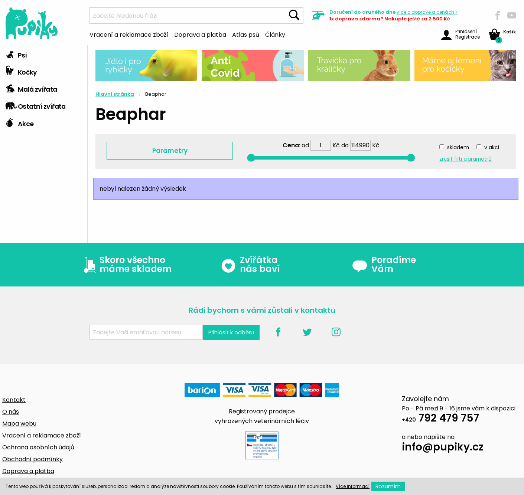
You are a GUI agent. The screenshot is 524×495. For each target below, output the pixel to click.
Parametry (170, 150)
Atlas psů (245, 34)
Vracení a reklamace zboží (128, 34)
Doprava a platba (200, 34)
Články (275, 34)
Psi (16, 53)
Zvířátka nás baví (250, 264)
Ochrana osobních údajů (38, 447)
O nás (10, 411)
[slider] (251, 158)
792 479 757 (440, 419)
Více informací (353, 486)
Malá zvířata (31, 87)
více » (427, 12)
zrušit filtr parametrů (465, 159)
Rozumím (388, 486)
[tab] (44, 53)
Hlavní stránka (114, 94)
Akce (19, 122)
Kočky (21, 70)
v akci (491, 147)
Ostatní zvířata (36, 104)
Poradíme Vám (384, 264)
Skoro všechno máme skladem (126, 264)
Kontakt (14, 400)
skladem (458, 147)
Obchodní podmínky (32, 459)
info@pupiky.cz (443, 448)
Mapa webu (19, 423)
